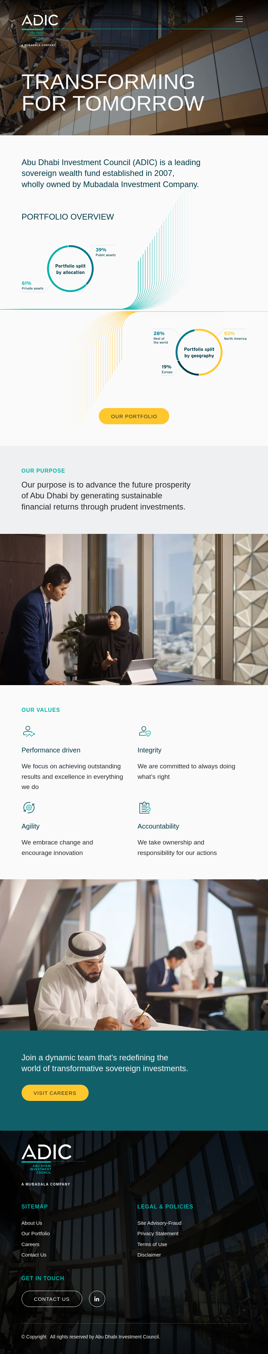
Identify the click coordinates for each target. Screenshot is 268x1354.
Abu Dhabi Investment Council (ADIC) (89, 162)
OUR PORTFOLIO (134, 416)
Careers (30, 1244)
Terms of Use (152, 1244)
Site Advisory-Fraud (160, 1223)
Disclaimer (149, 1255)
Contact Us (34, 1255)
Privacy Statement (158, 1233)
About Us (32, 1223)
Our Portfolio (36, 1233)
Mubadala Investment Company (140, 183)
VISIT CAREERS (55, 1093)
